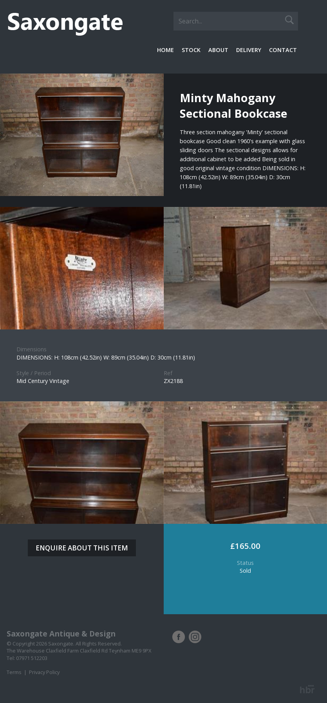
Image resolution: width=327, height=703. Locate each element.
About (218, 50)
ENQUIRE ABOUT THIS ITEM (82, 547)
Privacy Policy (44, 672)
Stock (191, 50)
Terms (14, 672)
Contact (283, 50)
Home (165, 50)
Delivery (248, 50)
